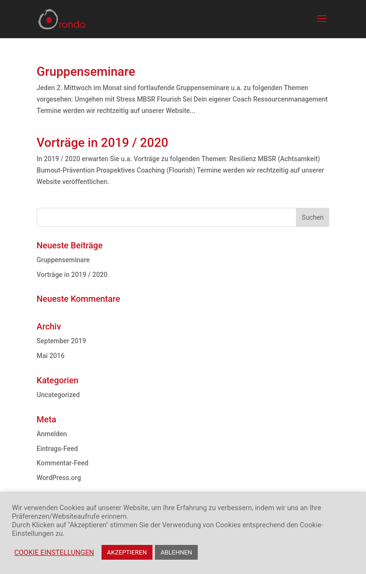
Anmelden (52, 434)
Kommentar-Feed (63, 463)
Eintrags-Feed (57, 448)
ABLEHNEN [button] (176, 552)
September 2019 (61, 341)
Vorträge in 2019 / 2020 (102, 142)
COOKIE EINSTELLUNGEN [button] (54, 552)
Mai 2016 (51, 355)
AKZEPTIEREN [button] (127, 552)
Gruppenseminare (86, 71)
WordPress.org (59, 478)
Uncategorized (58, 395)
